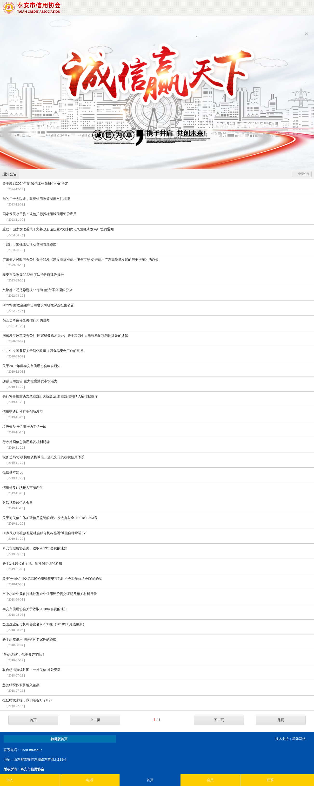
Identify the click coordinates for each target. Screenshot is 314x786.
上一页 (95, 720)
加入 (9, 780)
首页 (33, 720)
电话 (89, 780)
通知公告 (9, 174)
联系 (270, 780)
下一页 (219, 720)
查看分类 (302, 174)
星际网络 (299, 739)
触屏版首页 (59, 739)
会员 (210, 780)
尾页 (280, 720)
